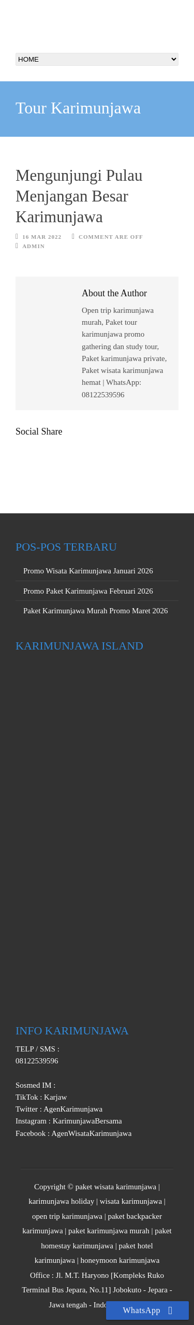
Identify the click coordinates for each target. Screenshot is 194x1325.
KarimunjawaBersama (86, 1121)
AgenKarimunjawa (72, 1109)
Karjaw (54, 1097)
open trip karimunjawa (67, 1216)
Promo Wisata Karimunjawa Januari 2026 (88, 571)
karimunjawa (42, 1231)
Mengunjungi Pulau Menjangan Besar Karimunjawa (79, 196)
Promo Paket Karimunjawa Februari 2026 (88, 591)
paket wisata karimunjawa (116, 1187)
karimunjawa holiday (61, 1201)
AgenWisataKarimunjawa (90, 1133)
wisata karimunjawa (131, 1201)
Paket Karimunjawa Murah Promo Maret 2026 (95, 611)
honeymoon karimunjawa (119, 1260)
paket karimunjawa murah (109, 1231)
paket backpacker (135, 1216)
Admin (33, 246)
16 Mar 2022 (42, 237)
